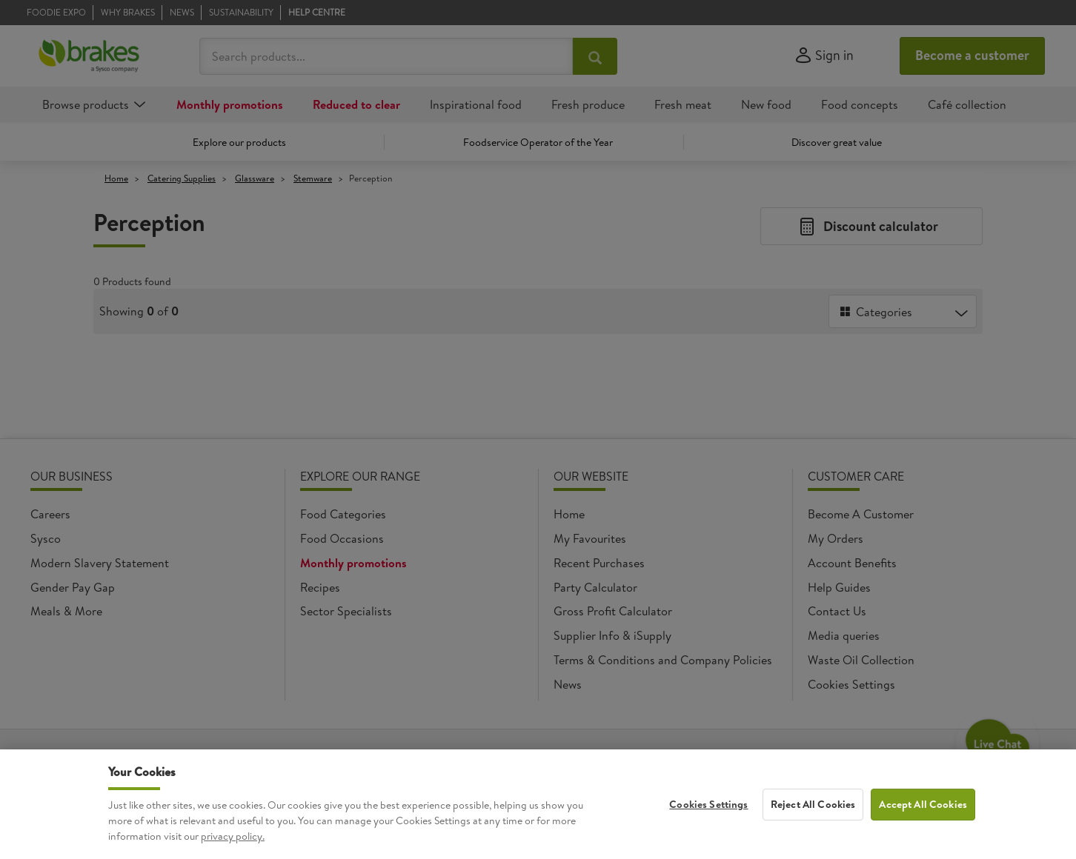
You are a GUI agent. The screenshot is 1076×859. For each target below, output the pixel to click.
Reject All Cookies (813, 836)
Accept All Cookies (923, 836)
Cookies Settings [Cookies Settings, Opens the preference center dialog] (708, 836)
